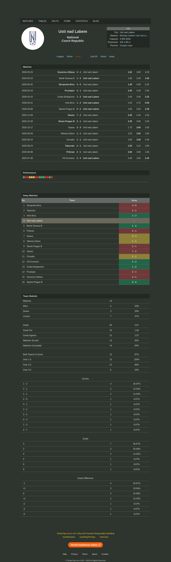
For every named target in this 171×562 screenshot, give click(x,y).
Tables (42, 21)
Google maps (126, 45)
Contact (105, 554)
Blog (96, 21)
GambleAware (69, 537)
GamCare (104, 537)
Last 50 (93, 56)
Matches (28, 21)
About (94, 554)
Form (67, 21)
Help (65, 554)
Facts (55, 21)
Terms (85, 554)
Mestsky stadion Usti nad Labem (135, 35)
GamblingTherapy (87, 537)
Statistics (82, 21)
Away (111, 56)
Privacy (74, 554)
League (60, 56)
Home (70, 56)
